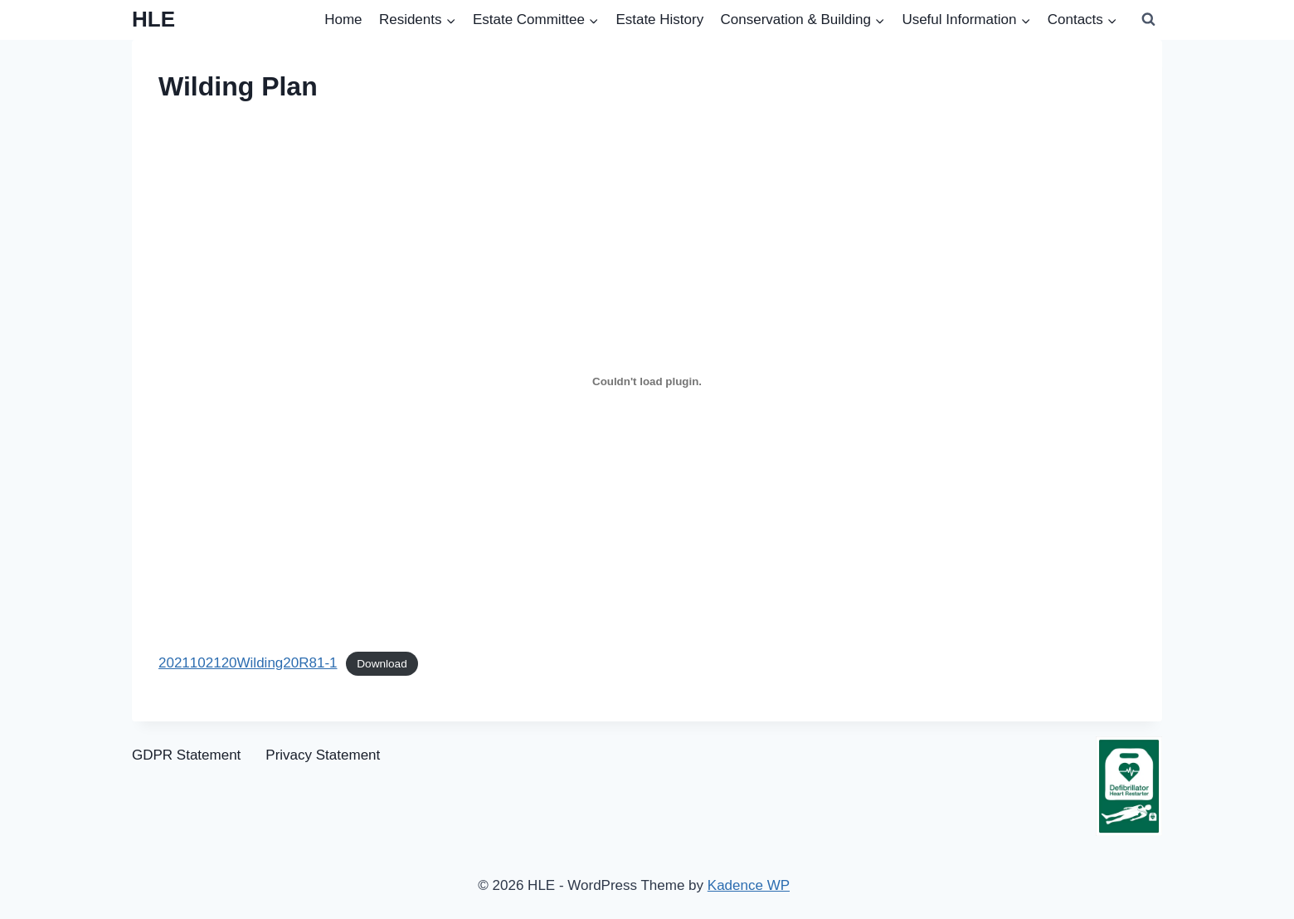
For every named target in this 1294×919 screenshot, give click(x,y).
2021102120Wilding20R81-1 (248, 663)
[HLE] (153, 19)
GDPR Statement (186, 755)
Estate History (659, 19)
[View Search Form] (1148, 20)
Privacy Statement (322, 755)
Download (381, 663)
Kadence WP (749, 885)
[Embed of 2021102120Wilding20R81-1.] (647, 382)
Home (343, 19)
